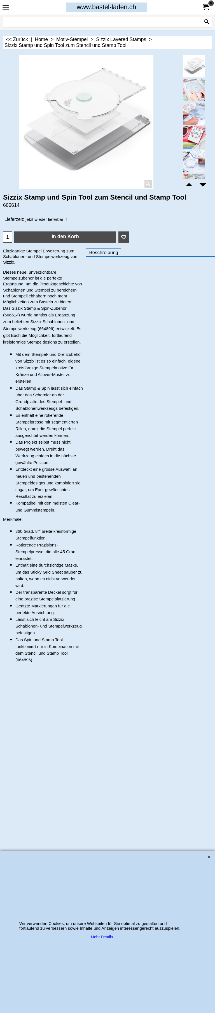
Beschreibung (103, 252)
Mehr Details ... (104, 937)
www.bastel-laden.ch (106, 7)
